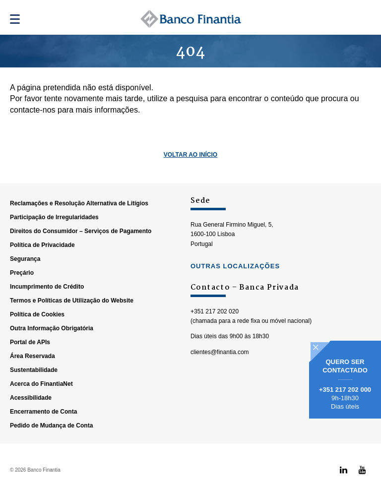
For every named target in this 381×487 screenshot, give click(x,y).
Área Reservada (32, 356)
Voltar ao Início (190, 154)
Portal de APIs (30, 342)
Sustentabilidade (34, 369)
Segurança (25, 258)
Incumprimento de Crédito (47, 286)
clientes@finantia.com (219, 352)
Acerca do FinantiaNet (41, 383)
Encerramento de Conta (43, 411)
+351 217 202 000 (345, 389)
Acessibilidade (31, 397)
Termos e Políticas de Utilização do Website (71, 300)
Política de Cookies (37, 314)
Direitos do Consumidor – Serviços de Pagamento (80, 231)
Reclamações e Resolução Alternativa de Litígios (79, 203)
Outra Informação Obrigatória (51, 328)
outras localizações (235, 266)
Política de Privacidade (42, 245)
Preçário (22, 272)
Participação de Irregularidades (54, 217)
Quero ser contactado (345, 366)
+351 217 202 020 (214, 311)
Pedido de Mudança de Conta (51, 425)
